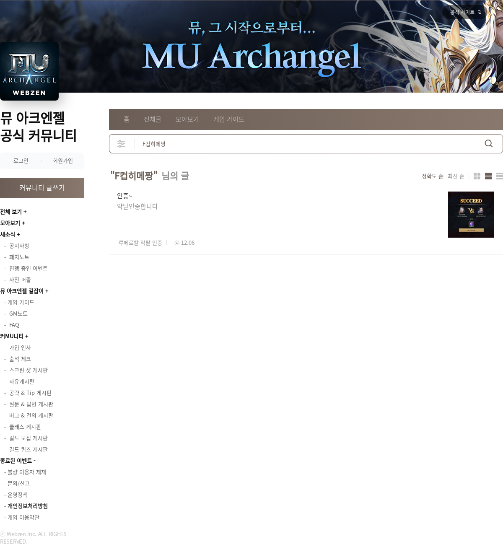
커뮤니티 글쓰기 (42, 187)
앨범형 (488, 176)
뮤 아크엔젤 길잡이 (22, 291)
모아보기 (10, 223)
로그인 (21, 160)
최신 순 (456, 176)
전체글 (152, 119)
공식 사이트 (462, 12)
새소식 (7, 234)
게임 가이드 (228, 119)
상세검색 (121, 143)
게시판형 (499, 176)
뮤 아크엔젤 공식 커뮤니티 (38, 126)
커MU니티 (11, 336)
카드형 (477, 176)
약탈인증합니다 (137, 206)
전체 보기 (11, 211)
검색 (489, 143)
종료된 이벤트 (16, 460)
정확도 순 (432, 176)
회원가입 (63, 160)
